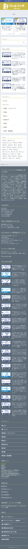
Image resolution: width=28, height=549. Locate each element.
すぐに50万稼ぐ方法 (6, 213)
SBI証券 (15, 147)
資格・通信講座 (8, 131)
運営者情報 (6, 539)
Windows (16, 149)
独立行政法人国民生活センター (9, 471)
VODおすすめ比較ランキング (9, 235)
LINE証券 (11, 145)
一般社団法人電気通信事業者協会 (10, 473)
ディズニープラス (7, 151)
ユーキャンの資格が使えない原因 (10, 227)
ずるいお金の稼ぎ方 (6, 214)
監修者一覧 (6, 535)
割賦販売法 (4, 486)
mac (16, 145)
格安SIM (6, 119)
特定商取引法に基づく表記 (10, 531)
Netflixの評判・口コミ (7, 242)
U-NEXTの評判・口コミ (7, 238)
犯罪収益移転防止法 (6, 497)
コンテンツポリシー (8, 516)
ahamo (5, 140)
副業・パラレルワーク (10, 108)
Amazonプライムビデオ (8, 142)
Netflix (20, 145)
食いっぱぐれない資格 (7, 226)
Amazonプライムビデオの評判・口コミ (11, 240)
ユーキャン (22, 151)
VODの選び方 (5, 237)
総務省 (3, 468)
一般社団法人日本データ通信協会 (10, 470)
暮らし (6, 116)
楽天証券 (18, 158)
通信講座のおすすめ (6, 224)
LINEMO (5, 145)
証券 (5, 123)
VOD (5, 101)
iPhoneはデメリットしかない (9, 251)
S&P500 (9, 147)
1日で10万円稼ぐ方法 (7, 211)
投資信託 (5, 156)
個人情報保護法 (5, 494)
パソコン (6, 104)
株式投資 (20, 156)
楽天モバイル (12, 158)
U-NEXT (20, 147)
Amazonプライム (12, 140)
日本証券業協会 (5, 476)
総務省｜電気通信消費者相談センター (11, 475)
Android (15, 142)
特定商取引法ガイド (6, 489)
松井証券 (15, 156)
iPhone (21, 142)
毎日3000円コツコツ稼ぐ (8, 209)
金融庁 (3, 465)
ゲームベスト (4, 478)
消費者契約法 (4, 492)
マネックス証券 (15, 151)
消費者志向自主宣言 (8, 528)
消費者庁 (3, 467)
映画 (10, 156)
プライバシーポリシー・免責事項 (11, 520)
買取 (5, 127)
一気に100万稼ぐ (5, 216)
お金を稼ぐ (4, 208)
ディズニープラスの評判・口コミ (10, 243)
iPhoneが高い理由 (6, 256)
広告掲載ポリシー (7, 524)
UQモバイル (6, 149)
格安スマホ (6, 158)
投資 (5, 112)
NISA (5, 147)
